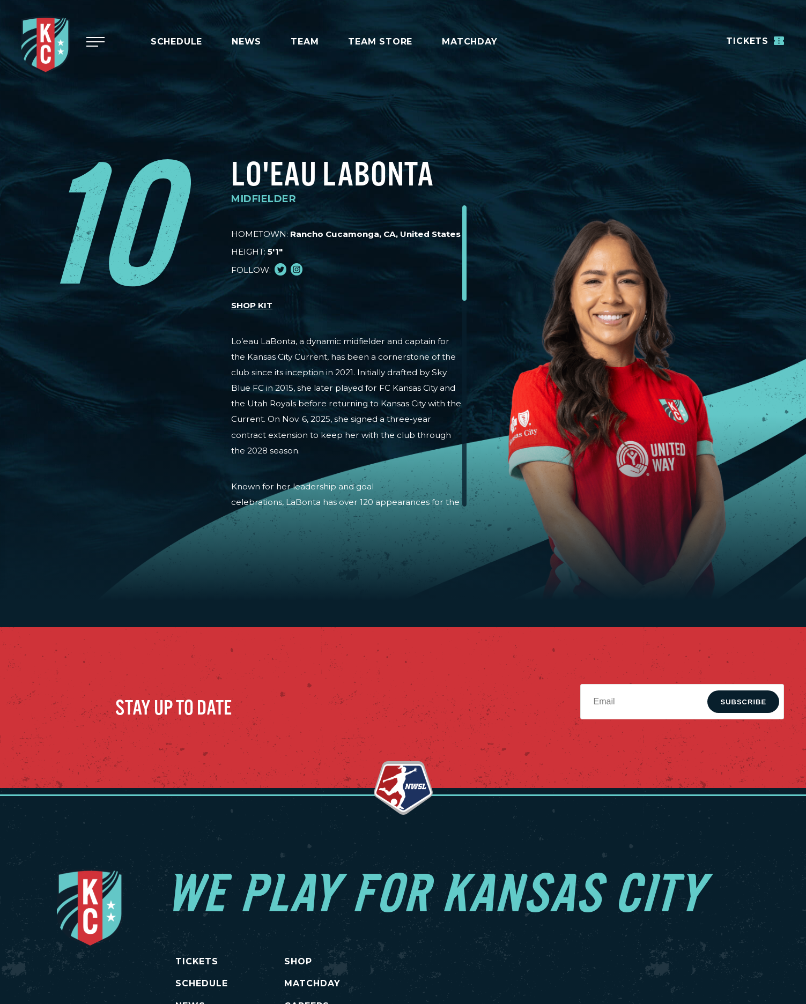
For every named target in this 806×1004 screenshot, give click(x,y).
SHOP (300, 961)
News (246, 41)
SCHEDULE (201, 983)
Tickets (754, 40)
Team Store (380, 41)
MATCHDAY (469, 41)
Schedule (176, 41)
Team (305, 41)
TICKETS (197, 961)
